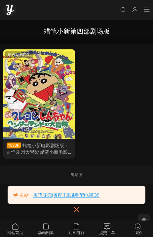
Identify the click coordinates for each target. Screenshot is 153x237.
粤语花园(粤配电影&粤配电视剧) (66, 195)
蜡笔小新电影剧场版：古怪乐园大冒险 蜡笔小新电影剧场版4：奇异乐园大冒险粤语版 (38, 149)
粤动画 (77, 174)
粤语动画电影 (19, 54)
